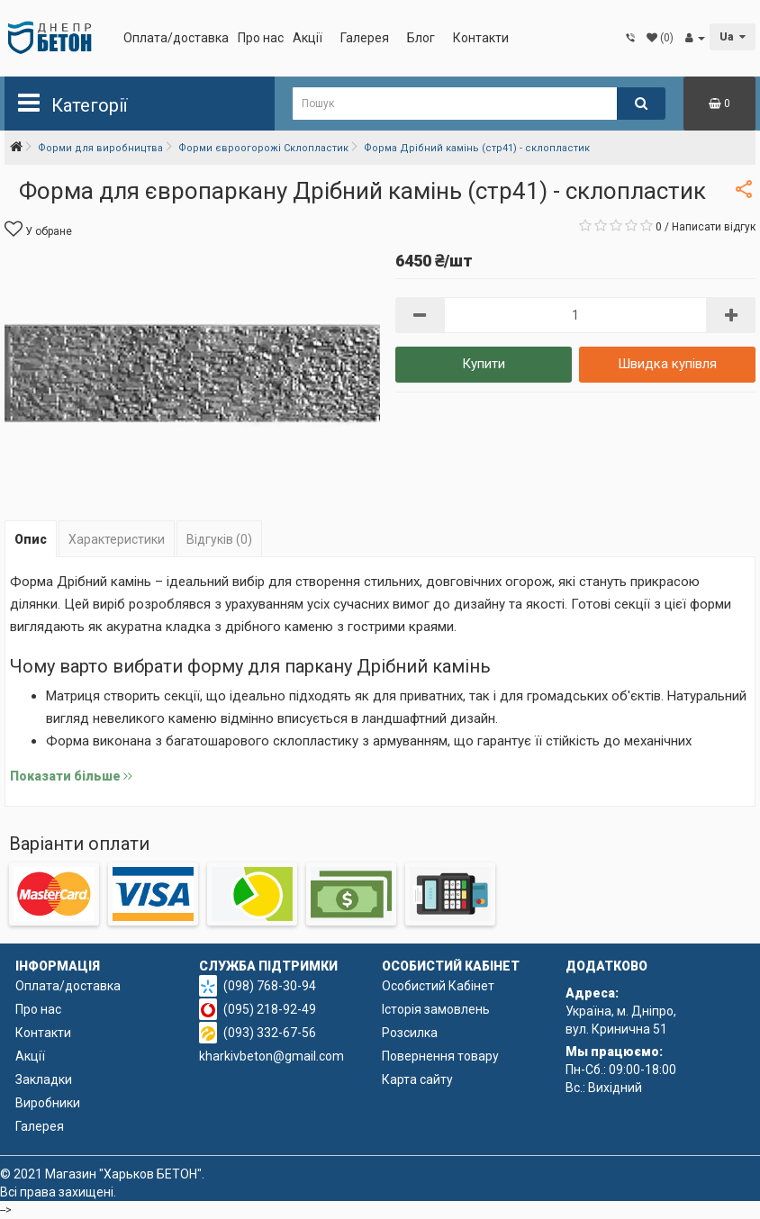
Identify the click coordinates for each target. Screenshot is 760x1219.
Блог (421, 38)
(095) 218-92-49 (269, 1009)
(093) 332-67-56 (269, 1032)
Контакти (481, 38)
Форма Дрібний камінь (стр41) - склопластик (477, 148)
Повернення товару (440, 1056)
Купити (483, 364)
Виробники (47, 1103)
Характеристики (116, 539)
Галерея (364, 38)
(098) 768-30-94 (269, 986)
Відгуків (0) (219, 539)
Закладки (43, 1079)
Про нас (261, 38)
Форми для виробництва (100, 148)
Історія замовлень (436, 1009)
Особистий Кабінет (438, 986)
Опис (30, 539)
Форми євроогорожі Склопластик (263, 148)
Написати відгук (713, 227)
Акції (307, 38)
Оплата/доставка (176, 38)
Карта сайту (417, 1079)
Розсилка (410, 1032)
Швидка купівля (667, 364)
